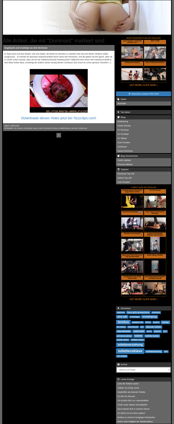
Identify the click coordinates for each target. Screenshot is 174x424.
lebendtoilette (123, 331)
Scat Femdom (123, 142)
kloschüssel (133, 327)
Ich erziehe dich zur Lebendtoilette (132, 400)
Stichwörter (124, 308)
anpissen (121, 313)
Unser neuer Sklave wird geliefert (132, 405)
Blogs (121, 117)
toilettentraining (154, 351)
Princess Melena (125, 164)
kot (15, 128)
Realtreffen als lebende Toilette (131, 392)
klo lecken (121, 327)
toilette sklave (122, 340)
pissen (157, 331)
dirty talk (122, 316)
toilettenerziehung (130, 344)
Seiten (121, 99)
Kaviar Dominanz (125, 151)
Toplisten (123, 169)
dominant (47, 128)
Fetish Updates (124, 160)
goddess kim (137, 322)
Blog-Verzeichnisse (127, 156)
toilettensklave (64, 128)
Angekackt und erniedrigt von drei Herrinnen (25, 48)
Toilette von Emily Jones (128, 388)
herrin (41, 128)
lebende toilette (153, 327)
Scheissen (122, 147)
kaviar (35, 128)
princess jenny (124, 336)
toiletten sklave (137, 340)
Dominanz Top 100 (125, 174)
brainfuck (156, 313)
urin (166, 352)
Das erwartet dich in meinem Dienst (133, 409)
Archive (122, 364)
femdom (55, 128)
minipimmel (82, 128)
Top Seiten (123, 112)
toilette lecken (152, 336)
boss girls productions (138, 312)
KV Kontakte (123, 134)
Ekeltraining (122, 121)
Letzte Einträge (125, 379)
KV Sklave (122, 138)
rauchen (74, 128)
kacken (20, 128)
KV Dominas (123, 130)
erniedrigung (150, 316)
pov (165, 331)
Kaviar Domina (124, 126)
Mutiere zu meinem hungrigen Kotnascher (136, 417)
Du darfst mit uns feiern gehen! (131, 413)
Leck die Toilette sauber (128, 383)
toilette (138, 336)
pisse (149, 331)
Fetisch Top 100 (124, 178)
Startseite (121, 103)
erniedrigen (28, 128)
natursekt (139, 331)
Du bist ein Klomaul (126, 396)
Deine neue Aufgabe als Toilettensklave (135, 421)
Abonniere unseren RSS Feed (143, 94)
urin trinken (122, 356)
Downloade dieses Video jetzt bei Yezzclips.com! (58, 118)
